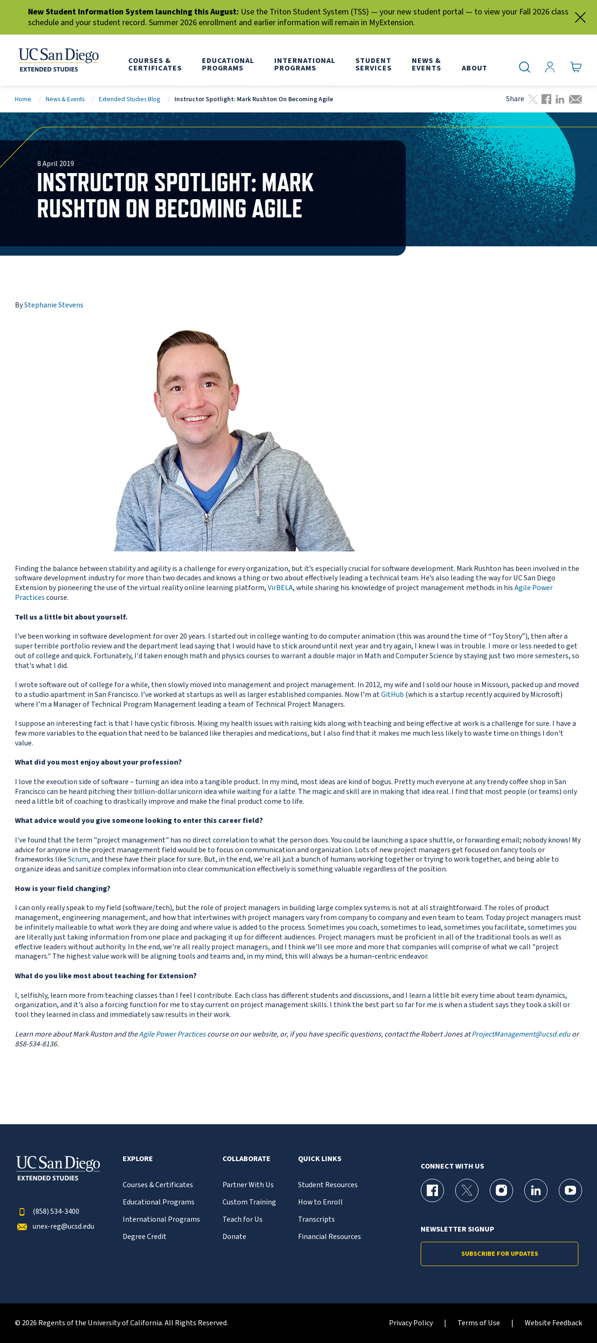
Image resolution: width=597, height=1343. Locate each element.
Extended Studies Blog (129, 99)
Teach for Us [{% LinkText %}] (242, 1220)
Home (23, 99)
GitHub (392, 694)
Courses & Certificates (158, 1185)
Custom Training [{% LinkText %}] (249, 1202)
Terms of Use (479, 1323)
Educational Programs (158, 1202)
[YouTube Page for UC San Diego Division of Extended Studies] (570, 1190)
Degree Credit (145, 1237)
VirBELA (280, 588)
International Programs (161, 1220)
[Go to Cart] (576, 67)
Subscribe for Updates (499, 1254)
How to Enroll (320, 1202)
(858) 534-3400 (47, 1212)
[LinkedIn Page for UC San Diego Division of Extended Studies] (536, 1190)
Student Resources (328, 1185)
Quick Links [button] (319, 1159)
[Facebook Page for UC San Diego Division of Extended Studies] (432, 1190)
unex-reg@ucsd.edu (54, 1227)
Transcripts (316, 1220)
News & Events (65, 99)
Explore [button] (138, 1159)
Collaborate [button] (246, 1159)
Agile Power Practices (172, 1034)
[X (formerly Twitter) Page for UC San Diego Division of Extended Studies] (467, 1190)
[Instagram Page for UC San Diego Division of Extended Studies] (501, 1190)
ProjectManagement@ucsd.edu (521, 1034)
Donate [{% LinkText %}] (234, 1237)
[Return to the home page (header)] (58, 60)
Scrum (78, 859)
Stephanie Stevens (53, 305)
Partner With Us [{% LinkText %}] (248, 1185)
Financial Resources (329, 1237)
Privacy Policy (411, 1323)
